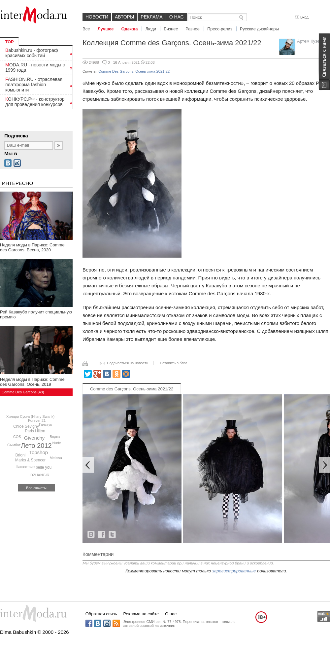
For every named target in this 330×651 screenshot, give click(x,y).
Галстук (45, 424)
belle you (43, 467)
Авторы (124, 16)
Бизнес (171, 28)
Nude (56, 443)
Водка (55, 437)
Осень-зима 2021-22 (152, 71)
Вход (302, 17)
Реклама (151, 16)
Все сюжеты (36, 488)
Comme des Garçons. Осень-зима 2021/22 (131, 388)
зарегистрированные (234, 570)
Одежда (129, 28)
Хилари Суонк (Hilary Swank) (30, 416)
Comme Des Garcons (115, 71)
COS (17, 437)
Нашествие (25, 467)
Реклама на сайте (141, 613)
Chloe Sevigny (26, 426)
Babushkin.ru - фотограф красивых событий (31, 53)
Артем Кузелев (312, 41)
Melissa (56, 458)
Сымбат (13, 445)
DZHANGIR (39, 475)
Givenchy (34, 438)
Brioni (21, 455)
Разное (192, 28)
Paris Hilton (35, 431)
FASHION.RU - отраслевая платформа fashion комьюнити (33, 84)
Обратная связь (101, 613)
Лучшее (105, 28)
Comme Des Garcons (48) (23, 392)
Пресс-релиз (219, 28)
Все (86, 28)
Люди (150, 28)
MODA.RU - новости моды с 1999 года (35, 67)
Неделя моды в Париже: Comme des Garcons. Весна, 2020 (32, 247)
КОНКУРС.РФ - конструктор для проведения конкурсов (35, 101)
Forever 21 (37, 420)
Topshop (38, 452)
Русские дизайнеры (259, 28)
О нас (176, 16)
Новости (96, 16)
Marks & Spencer (30, 460)
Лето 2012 (36, 445)
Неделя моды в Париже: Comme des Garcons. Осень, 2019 (32, 382)
